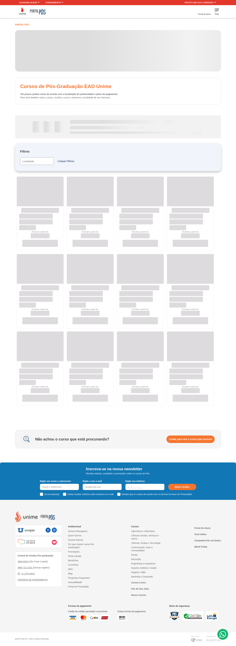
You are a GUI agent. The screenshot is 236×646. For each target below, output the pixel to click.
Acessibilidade (29, 2)
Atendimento (54, 2)
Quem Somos (75, 535)
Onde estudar (74, 556)
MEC (70, 569)
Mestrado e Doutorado (142, 576)
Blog (70, 573)
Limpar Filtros (66, 161)
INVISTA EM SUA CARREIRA (200, 2)
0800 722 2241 (25, 567)
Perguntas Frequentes (79, 578)
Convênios (73, 565)
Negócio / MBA (138, 572)
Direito (134, 555)
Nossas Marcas (75, 540)
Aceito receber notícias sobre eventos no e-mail (90, 494)
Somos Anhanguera (77, 531)
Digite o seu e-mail (92, 481)
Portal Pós (22, 24)
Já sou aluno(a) (51, 494)
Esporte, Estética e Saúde (143, 568)
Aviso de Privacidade (182, 494)
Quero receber (182, 487)
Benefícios (73, 560)
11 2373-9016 (26, 573)
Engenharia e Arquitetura (143, 563)
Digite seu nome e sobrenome (55, 481)
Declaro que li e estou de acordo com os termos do (157, 494)
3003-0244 (23, 561)
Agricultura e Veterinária (142, 531)
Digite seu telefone (135, 481)
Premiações (74, 551)
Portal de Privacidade (78, 586)
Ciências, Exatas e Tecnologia (145, 543)
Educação (136, 559)
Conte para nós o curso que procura (190, 439)
